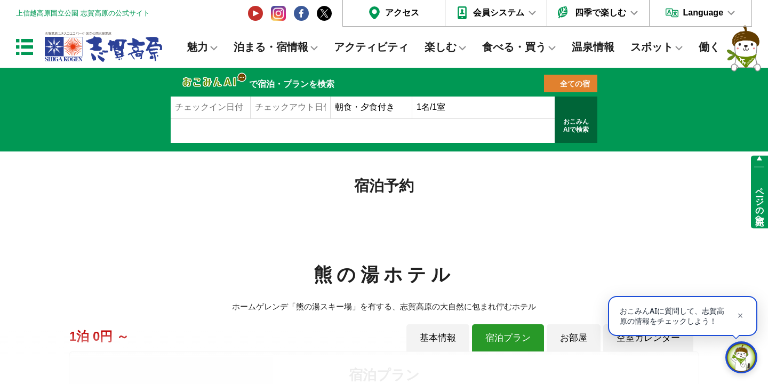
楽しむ (441, 47)
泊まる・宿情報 (271, 47)
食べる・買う (514, 47)
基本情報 (438, 337)
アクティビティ (371, 47)
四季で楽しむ (600, 12)
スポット (651, 47)
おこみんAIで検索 (576, 126)
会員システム (498, 12)
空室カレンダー (648, 337)
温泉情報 (593, 47)
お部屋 (573, 337)
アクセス (402, 12)
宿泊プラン (508, 337)
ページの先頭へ (759, 201)
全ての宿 (575, 83)
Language (703, 12)
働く (709, 47)
